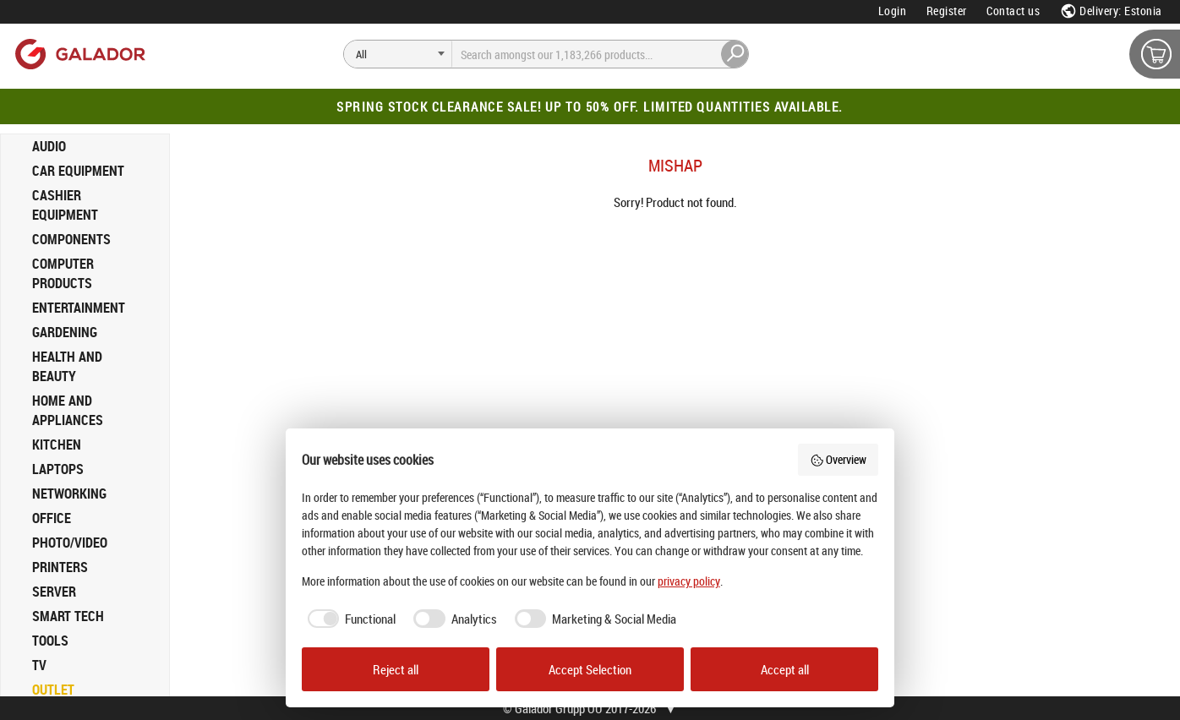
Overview (838, 459)
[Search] (398, 54)
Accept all (785, 669)
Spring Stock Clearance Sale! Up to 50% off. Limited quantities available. (590, 106)
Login (892, 11)
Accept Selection (590, 669)
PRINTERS (60, 567)
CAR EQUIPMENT (78, 170)
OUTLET (53, 689)
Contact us (1013, 11)
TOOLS (50, 640)
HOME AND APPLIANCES (67, 410)
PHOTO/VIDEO (69, 542)
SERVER (54, 591)
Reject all (395, 669)
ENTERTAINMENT (78, 307)
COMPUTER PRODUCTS (63, 273)
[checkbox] (349, 619)
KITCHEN (56, 444)
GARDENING (64, 332)
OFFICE (51, 518)
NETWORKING (69, 493)
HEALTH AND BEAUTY (67, 366)
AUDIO (49, 146)
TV (39, 665)
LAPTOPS (58, 469)
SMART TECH (68, 616)
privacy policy (689, 581)
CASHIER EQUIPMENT (65, 205)
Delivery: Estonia (1111, 11)
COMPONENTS (71, 239)
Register (946, 11)
